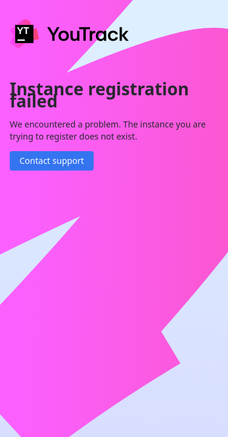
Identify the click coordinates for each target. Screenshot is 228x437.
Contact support (51, 160)
